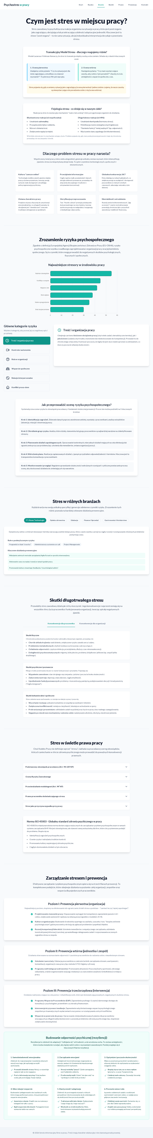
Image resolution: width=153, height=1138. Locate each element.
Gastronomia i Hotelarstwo (116, 520)
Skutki (111, 5)
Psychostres (16, 4)
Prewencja (132, 5)
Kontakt (144, 5)
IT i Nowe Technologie (35, 520)
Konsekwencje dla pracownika (61, 623)
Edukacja (74, 520)
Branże (101, 5)
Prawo (121, 5)
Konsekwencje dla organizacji (92, 623)
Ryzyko (90, 5)
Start (81, 5)
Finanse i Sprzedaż (91, 520)
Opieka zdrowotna (57, 520)
